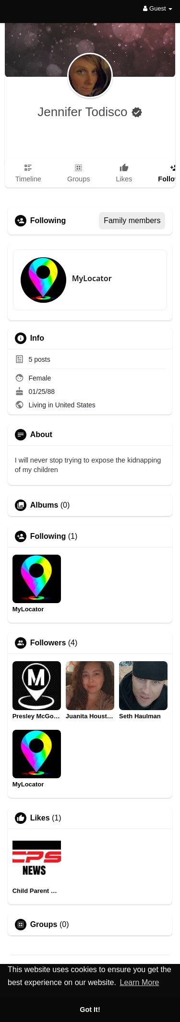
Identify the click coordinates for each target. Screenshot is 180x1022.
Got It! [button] (90, 1009)
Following (48, 536)
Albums (44, 505)
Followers (48, 643)
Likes (40, 818)
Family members (132, 220)
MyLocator (92, 278)
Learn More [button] (139, 982)
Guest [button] (157, 8)
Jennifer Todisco (84, 112)
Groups (44, 924)
